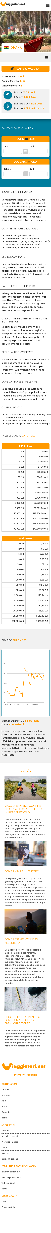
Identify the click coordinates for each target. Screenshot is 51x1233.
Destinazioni (9, 1084)
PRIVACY (19, 1075)
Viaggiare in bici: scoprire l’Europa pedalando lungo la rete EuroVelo (24, 809)
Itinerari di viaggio (11, 1171)
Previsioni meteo (10, 1141)
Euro (6, 146)
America (6, 1095)
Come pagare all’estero (22, 871)
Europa (5, 1089)
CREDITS (32, 1075)
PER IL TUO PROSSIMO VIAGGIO (19, 1166)
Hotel (4, 1188)
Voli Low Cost (8, 1183)
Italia (4, 1117)
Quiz (4, 1201)
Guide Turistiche (10, 1158)
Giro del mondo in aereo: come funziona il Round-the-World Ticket (23, 1020)
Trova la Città (9, 1207)
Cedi (31, 146)
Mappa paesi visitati (12, 1177)
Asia (4, 1100)
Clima (5, 1147)
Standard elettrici (10, 1136)
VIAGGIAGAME (9, 1196)
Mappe (5, 1153)
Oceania (6, 1112)
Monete (5, 1130)
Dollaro (7, 169)
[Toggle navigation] (47, 5)
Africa (5, 1106)
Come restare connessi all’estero (21, 941)
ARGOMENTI (8, 1125)
